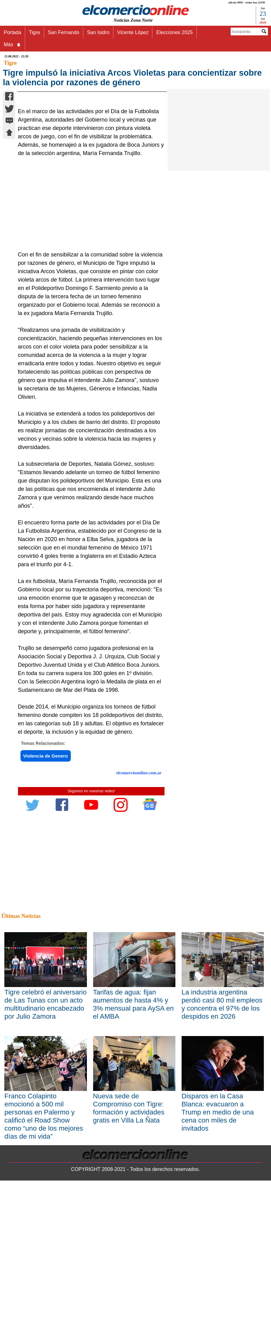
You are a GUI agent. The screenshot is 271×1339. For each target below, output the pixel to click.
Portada (12, 32)
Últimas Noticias (20, 1014)
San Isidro (98, 32)
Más (12, 44)
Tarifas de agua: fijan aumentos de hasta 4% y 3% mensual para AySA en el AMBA (133, 1103)
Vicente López (132, 32)
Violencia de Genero (45, 854)
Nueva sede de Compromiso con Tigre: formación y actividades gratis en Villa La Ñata (129, 1206)
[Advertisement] (89, 302)
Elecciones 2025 (174, 32)
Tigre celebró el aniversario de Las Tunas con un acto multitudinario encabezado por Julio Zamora (45, 1103)
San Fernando (63, 32)
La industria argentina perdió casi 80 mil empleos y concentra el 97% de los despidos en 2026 (222, 1103)
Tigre (34, 32)
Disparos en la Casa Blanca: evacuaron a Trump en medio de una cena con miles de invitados (218, 1210)
